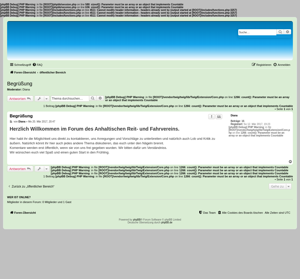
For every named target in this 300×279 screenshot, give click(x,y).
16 (243, 121)
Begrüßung (19, 83)
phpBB (137, 219)
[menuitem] (37, 65)
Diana (26, 89)
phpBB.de (166, 222)
